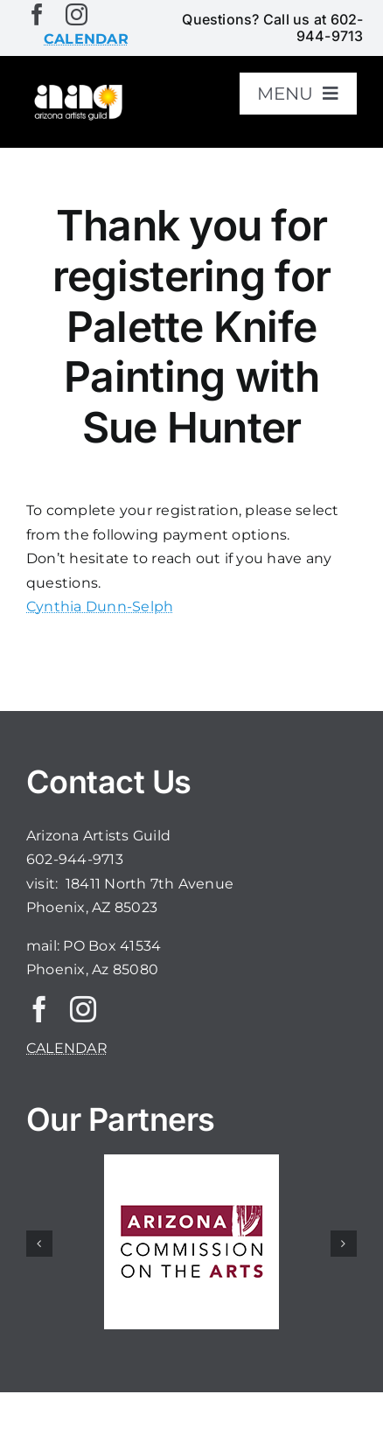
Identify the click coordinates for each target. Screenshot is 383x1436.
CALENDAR (67, 1048)
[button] (39, 1243)
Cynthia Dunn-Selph (99, 606)
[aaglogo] (77, 88)
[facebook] (37, 14)
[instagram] (76, 14)
